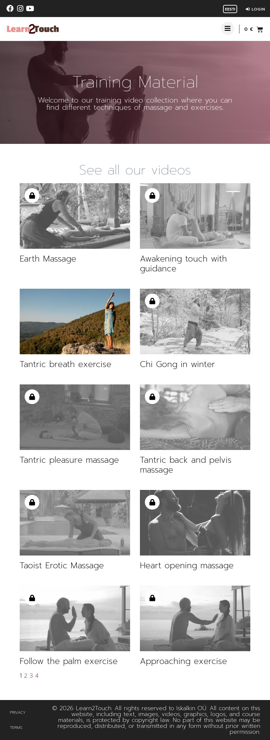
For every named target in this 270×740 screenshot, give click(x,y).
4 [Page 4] (37, 675)
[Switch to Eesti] (230, 9)
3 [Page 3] (31, 675)
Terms (16, 727)
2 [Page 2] (25, 675)
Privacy (18, 712)
